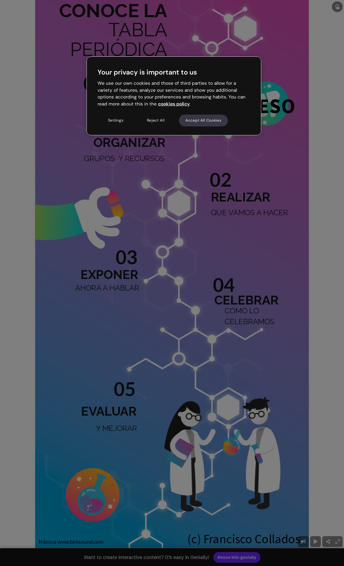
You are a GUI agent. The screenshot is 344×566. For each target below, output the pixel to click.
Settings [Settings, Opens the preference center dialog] (116, 120)
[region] (174, 95)
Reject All (156, 120)
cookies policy (174, 104)
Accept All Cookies (203, 120)
